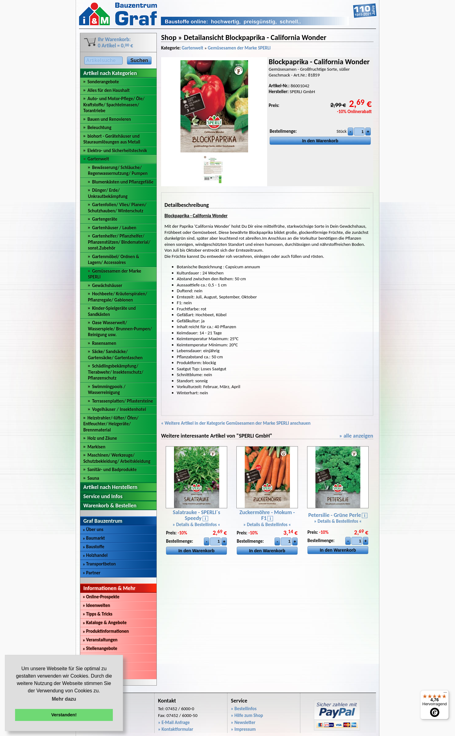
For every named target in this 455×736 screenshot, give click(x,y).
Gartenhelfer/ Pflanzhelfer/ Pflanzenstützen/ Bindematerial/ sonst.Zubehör (119, 242)
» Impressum (243, 729)
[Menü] (445, 694)
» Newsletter (243, 722)
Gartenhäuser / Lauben (114, 227)
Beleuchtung (99, 127)
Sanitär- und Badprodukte (111, 469)
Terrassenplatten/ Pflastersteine (122, 401)
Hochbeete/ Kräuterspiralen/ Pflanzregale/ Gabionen (117, 297)
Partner (92, 573)
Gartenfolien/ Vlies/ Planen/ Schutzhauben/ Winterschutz (117, 208)
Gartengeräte (104, 219)
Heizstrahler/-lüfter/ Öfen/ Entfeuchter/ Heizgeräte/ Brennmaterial (111, 424)
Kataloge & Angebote (105, 622)
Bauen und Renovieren (109, 119)
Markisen (96, 447)
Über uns (93, 529)
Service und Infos (102, 496)
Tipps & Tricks (98, 614)
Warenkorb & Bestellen (109, 505)
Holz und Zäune (102, 438)
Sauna (93, 478)
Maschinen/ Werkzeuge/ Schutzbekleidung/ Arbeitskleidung (116, 458)
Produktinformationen (106, 631)
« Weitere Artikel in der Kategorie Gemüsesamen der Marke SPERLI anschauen (236, 423)
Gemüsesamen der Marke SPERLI (239, 48)
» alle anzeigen (356, 436)
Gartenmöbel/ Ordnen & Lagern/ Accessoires (113, 260)
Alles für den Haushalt (108, 90)
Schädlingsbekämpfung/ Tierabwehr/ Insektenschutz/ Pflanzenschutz (115, 372)
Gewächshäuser (107, 285)
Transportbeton (99, 564)
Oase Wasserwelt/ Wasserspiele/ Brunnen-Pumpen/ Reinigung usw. (120, 328)
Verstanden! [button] (64, 714)
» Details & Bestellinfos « (196, 524)
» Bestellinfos (243, 708)
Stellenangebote (100, 648)
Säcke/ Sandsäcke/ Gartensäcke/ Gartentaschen (115, 354)
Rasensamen (104, 343)
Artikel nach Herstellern (110, 487)
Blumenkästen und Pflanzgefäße (122, 182)
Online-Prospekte (101, 597)
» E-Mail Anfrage (174, 722)
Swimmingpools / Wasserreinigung (106, 390)
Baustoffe (93, 546)
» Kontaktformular (175, 729)
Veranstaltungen (100, 640)
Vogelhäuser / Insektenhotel (119, 409)
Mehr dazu (64, 699)
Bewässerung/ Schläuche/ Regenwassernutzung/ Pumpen (118, 170)
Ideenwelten (96, 605)
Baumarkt (94, 538)
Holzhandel (95, 555)
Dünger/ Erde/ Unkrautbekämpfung (108, 193)
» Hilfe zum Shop (247, 715)
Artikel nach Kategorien (110, 73)
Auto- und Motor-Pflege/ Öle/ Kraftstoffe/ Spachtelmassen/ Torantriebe (113, 104)
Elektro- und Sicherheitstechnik (117, 150)
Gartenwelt (98, 159)
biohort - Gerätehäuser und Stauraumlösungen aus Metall (111, 139)
